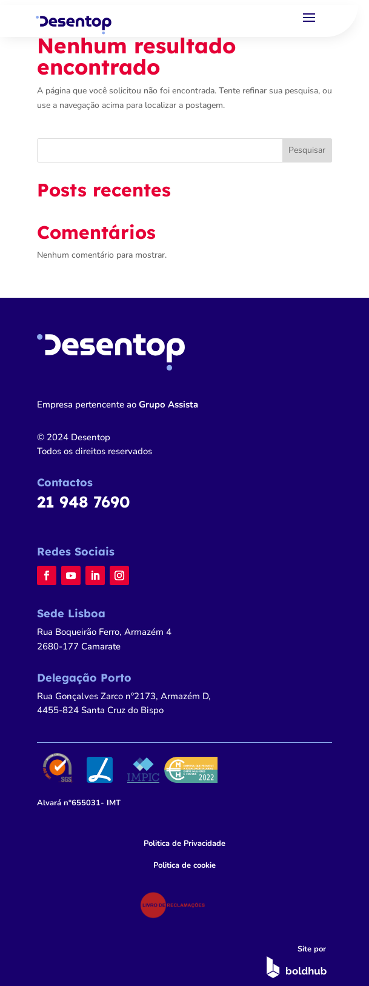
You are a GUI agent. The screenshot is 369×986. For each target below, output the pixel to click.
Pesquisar (306, 150)
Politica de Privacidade (184, 843)
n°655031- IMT (79, 802)
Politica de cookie (184, 865)
